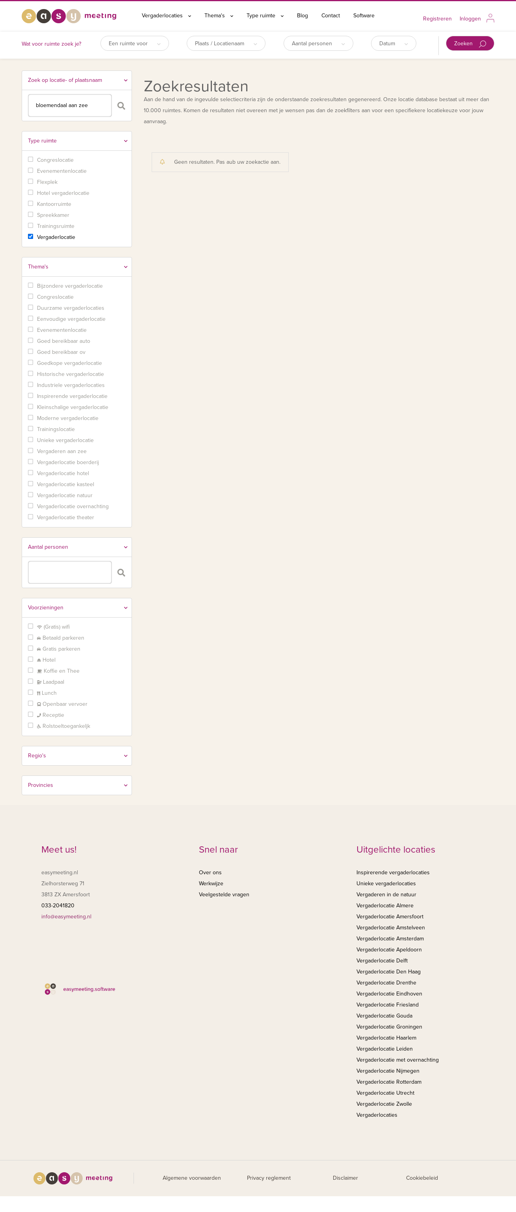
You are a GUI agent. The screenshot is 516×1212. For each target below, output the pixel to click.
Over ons (210, 872)
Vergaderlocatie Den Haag (388, 971)
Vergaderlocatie (56, 237)
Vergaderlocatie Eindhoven (389, 993)
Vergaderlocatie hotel (63, 473)
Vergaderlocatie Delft (382, 960)
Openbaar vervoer (62, 704)
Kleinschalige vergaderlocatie (72, 407)
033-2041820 (57, 905)
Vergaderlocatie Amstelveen (390, 927)
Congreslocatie (55, 160)
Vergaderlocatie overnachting (73, 506)
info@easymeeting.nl (66, 916)
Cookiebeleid (422, 1178)
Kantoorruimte (54, 204)
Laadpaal (50, 682)
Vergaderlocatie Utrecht (385, 1093)
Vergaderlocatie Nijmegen (387, 1071)
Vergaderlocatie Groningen (389, 1026)
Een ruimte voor (135, 43)
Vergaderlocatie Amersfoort (389, 916)
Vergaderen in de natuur (386, 894)
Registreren (437, 18)
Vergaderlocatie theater (65, 517)
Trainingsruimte (55, 226)
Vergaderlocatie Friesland (387, 1004)
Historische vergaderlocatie (70, 374)
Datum (393, 43)
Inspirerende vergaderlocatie (72, 396)
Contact (330, 15)
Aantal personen (318, 43)
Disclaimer (345, 1178)
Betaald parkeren (60, 638)
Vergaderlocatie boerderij (68, 462)
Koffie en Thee (58, 671)
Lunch (47, 693)
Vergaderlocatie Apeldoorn (389, 949)
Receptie (50, 715)
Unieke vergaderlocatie (65, 440)
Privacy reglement (269, 1178)
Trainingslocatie (56, 429)
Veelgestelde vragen (224, 894)
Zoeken (470, 44)
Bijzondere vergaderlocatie (70, 286)
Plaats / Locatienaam (226, 43)
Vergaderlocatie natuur (65, 495)
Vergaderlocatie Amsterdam (390, 938)
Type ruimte (265, 15)
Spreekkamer (53, 215)
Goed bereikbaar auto (63, 341)
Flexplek (47, 182)
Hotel (46, 660)
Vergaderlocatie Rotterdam (388, 1082)
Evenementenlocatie (62, 171)
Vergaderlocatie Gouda (384, 1015)
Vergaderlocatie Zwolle (384, 1104)
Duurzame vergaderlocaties (70, 308)
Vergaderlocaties (166, 15)
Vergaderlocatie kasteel (65, 484)
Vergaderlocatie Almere (385, 905)
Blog (302, 15)
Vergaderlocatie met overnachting (397, 1060)
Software (364, 15)
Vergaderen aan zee (62, 451)
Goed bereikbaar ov (61, 352)
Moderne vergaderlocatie (67, 418)
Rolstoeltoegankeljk (63, 726)
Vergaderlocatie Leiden (384, 1048)
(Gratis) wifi (53, 627)
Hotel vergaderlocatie (63, 193)
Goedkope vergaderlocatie (69, 363)
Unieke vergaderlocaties (386, 883)
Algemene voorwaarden (192, 1178)
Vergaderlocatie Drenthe (386, 982)
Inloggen (470, 18)
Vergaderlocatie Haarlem (386, 1037)
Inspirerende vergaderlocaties (393, 872)
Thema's (218, 15)
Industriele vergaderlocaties (71, 385)
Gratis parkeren (58, 649)
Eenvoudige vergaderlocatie (71, 319)
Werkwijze (211, 883)
